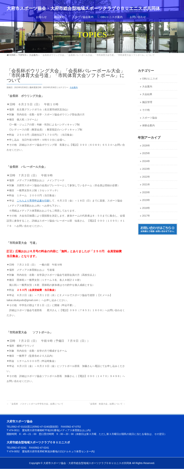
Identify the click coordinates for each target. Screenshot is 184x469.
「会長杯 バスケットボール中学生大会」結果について (35, 404)
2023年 (146, 169)
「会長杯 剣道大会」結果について (106, 404)
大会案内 (74, 87)
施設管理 (147, 102)
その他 (146, 110)
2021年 (146, 184)
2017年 (146, 215)
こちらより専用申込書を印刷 (33, 200)
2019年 (146, 200)
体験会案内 (148, 125)
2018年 (146, 208)
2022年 (146, 176)
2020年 (146, 192)
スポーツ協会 (149, 117)
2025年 (146, 153)
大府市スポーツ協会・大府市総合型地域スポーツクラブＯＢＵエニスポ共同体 (83, 8)
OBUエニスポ (150, 78)
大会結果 (147, 94)
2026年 (146, 145)
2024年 (146, 161)
